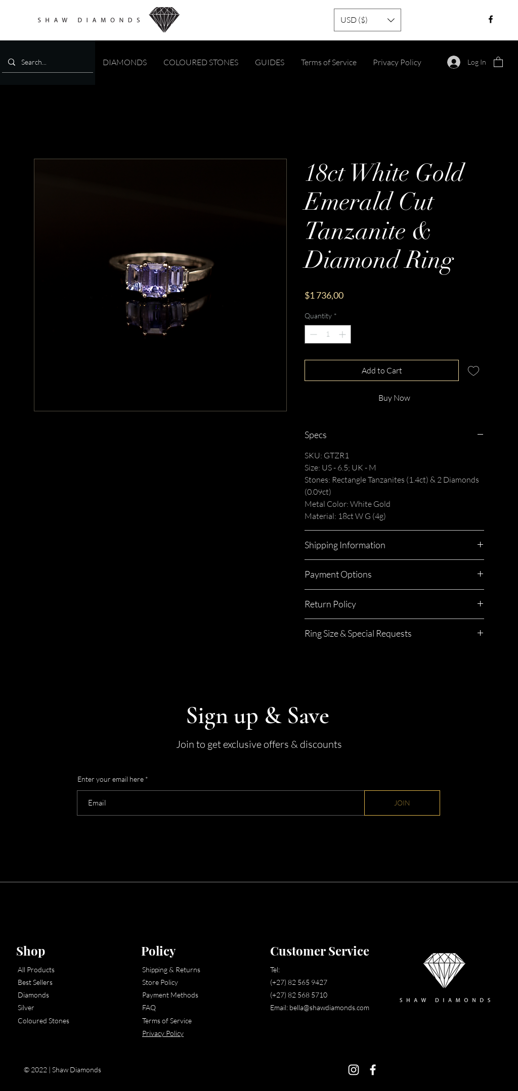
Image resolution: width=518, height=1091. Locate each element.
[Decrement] (312, 334)
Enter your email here (110, 779)
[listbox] (367, 20)
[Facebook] (373, 1070)
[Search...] (46, 62)
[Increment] (343, 334)
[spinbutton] (328, 334)
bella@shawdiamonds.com (329, 1007)
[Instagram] (354, 1070)
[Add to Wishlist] (473, 370)
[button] (367, 20)
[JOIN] (402, 803)
